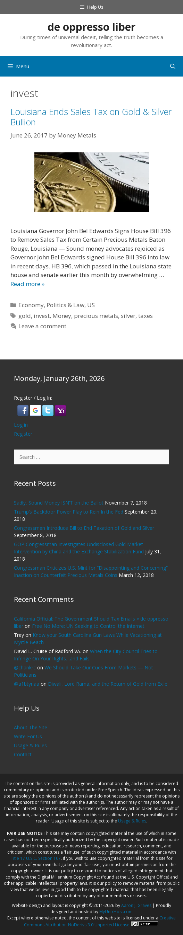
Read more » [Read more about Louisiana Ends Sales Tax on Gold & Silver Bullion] (27, 284)
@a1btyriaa (26, 683)
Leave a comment (42, 326)
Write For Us (28, 736)
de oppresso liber (91, 27)
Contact (23, 754)
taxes (145, 316)
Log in (21, 424)
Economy (31, 305)
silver (128, 316)
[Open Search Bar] (173, 66)
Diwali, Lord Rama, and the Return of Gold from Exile (107, 683)
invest (42, 316)
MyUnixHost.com (116, 912)
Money (61, 316)
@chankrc (25, 667)
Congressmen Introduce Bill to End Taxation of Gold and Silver (85, 528)
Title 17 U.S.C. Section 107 (36, 858)
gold (24, 316)
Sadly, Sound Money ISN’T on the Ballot (58, 502)
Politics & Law (65, 305)
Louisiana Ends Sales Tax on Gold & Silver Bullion (91, 117)
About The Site (30, 727)
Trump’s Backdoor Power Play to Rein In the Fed (68, 511)
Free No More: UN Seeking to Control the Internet (88, 626)
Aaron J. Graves (136, 905)
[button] (23, 414)
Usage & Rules (30, 745)
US (91, 305)
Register (23, 433)
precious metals (96, 316)
